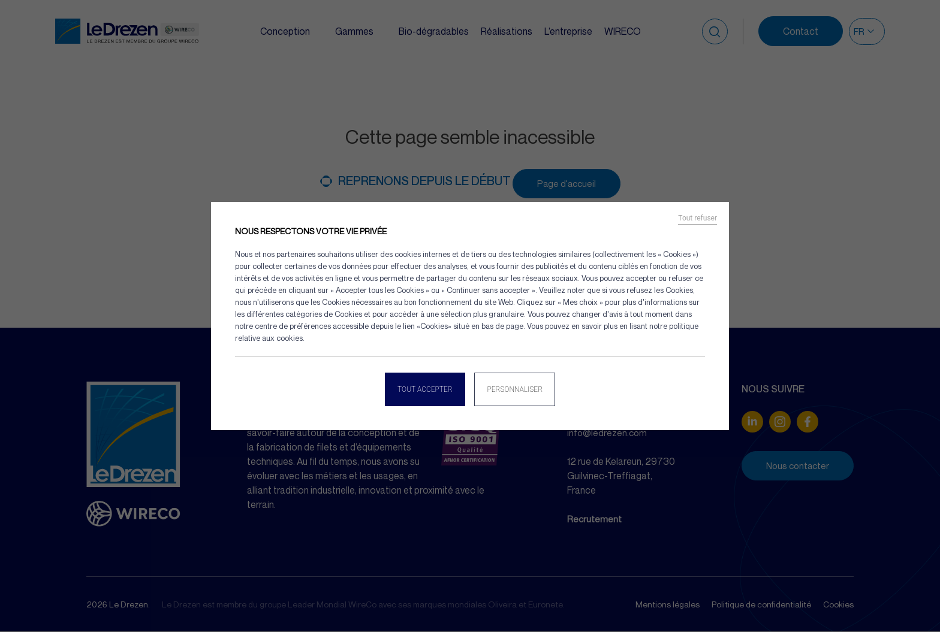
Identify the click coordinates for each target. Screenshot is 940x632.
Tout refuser (697, 220)
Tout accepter (422, 387)
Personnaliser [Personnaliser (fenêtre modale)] (517, 387)
